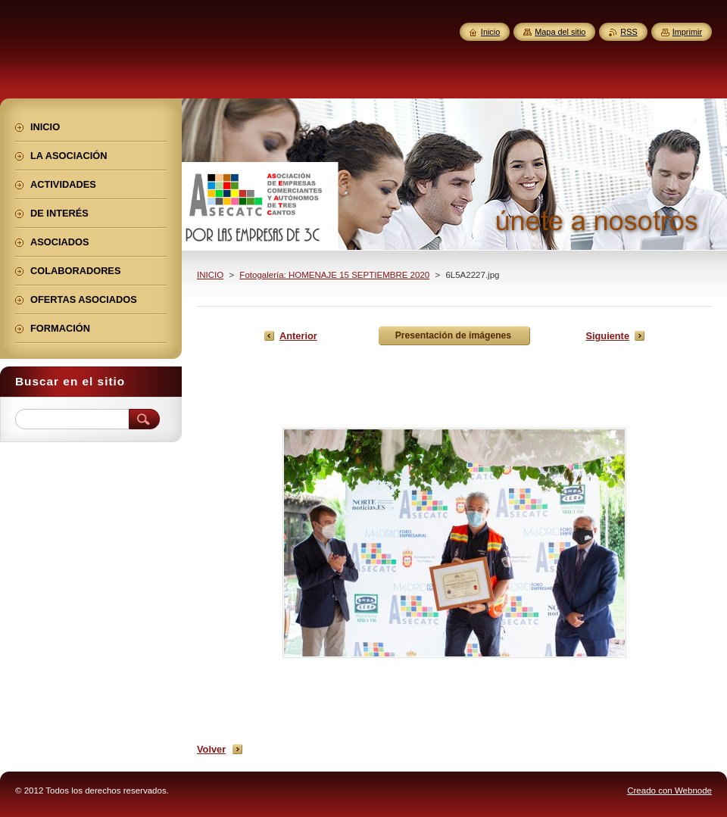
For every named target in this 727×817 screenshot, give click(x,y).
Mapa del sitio (560, 31)
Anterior (298, 335)
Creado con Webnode (669, 790)
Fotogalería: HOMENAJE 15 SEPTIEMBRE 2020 (334, 274)
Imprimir (687, 31)
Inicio (490, 31)
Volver (211, 749)
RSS (628, 31)
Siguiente (607, 335)
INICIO (210, 274)
